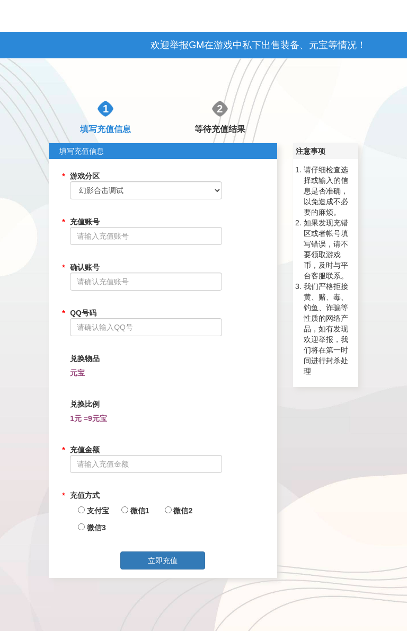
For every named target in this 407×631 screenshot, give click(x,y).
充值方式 (85, 495)
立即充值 (163, 560)
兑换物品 (85, 358)
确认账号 (85, 267)
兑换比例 (85, 404)
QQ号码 (83, 313)
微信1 (132, 510)
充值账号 (85, 221)
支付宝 (89, 510)
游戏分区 (85, 176)
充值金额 (85, 449)
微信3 (89, 527)
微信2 (176, 510)
